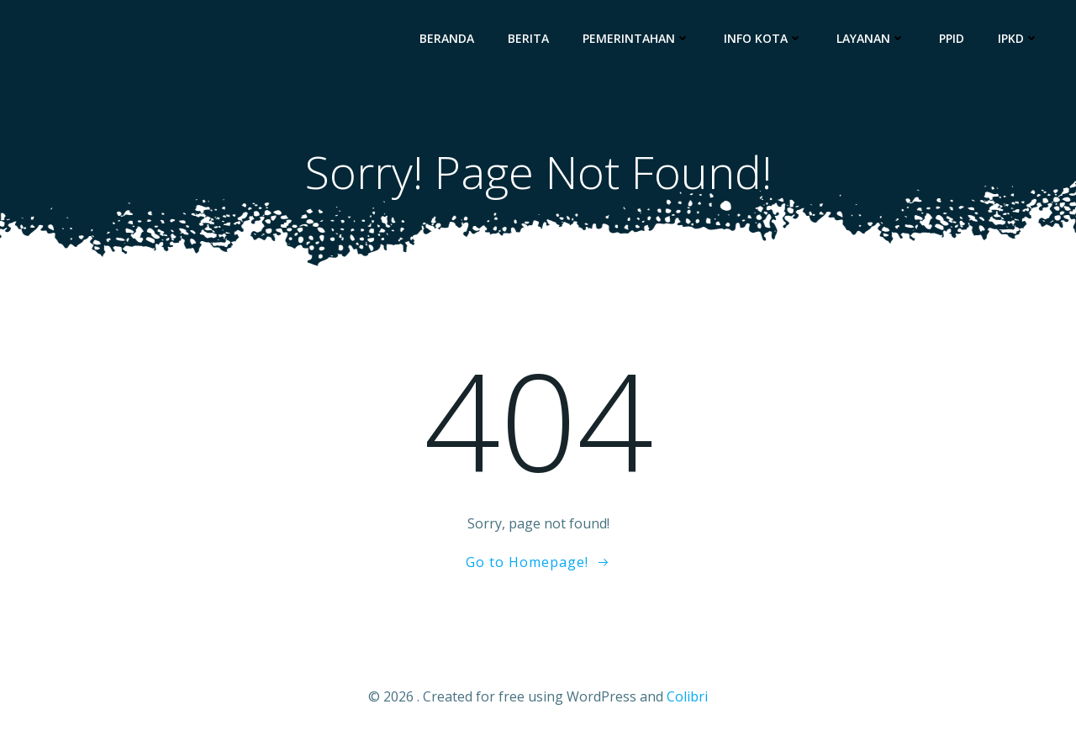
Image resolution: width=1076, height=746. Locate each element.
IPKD (1018, 38)
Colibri (687, 696)
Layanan (870, 38)
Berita (528, 38)
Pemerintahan (636, 38)
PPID (951, 38)
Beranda (446, 38)
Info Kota (763, 38)
